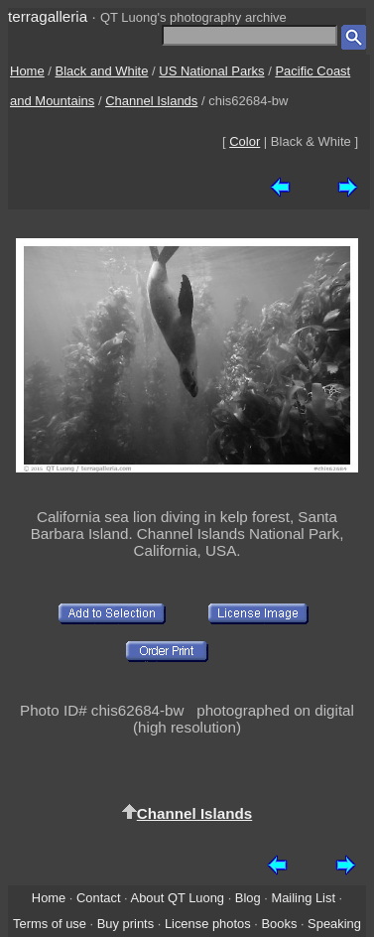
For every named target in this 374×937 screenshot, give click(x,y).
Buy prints (125, 923)
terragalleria (47, 16)
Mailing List (303, 897)
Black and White (102, 71)
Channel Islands (151, 100)
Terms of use (49, 923)
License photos (208, 923)
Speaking (334, 923)
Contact (98, 897)
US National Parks (211, 71)
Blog (248, 897)
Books (279, 923)
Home (27, 71)
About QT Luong (177, 897)
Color (244, 141)
